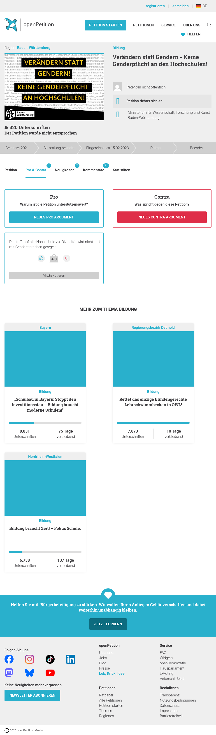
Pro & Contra (36, 167)
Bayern (45, 327)
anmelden (180, 6)
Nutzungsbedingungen (178, 700)
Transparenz (170, 695)
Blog (102, 663)
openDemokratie (173, 663)
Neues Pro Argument (54, 217)
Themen (105, 711)
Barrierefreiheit (171, 716)
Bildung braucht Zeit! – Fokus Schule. (45, 528)
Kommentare (93, 167)
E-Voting (166, 673)
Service (168, 25)
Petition (11, 170)
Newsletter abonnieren (32, 695)
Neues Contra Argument (162, 217)
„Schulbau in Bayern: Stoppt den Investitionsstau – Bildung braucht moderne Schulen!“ (45, 404)
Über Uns (191, 25)
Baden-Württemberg (33, 48)
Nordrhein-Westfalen (45, 456)
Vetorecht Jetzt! (172, 679)
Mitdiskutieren (54, 275)
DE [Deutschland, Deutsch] (201, 6)
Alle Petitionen (110, 700)
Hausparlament (172, 668)
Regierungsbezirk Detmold (153, 327)
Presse (104, 668)
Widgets (166, 658)
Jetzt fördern (108, 624)
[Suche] (209, 24)
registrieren (155, 6)
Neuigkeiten (64, 167)
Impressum (169, 711)
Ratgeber (106, 695)
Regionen (106, 716)
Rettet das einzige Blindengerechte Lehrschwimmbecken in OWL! (153, 401)
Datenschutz (170, 705)
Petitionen (144, 25)
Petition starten (105, 25)
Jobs (103, 658)
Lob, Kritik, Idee (112, 673)
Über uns (106, 653)
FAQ (163, 653)
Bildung (119, 48)
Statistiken (121, 170)
